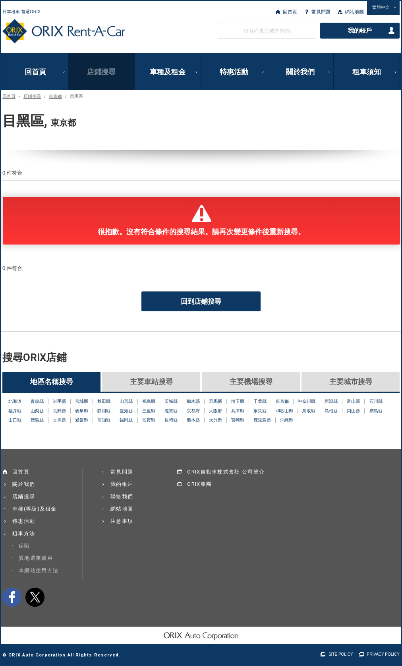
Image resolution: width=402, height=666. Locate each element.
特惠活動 (234, 72)
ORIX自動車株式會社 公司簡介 (226, 472)
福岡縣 (126, 419)
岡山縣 (353, 410)
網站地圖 (354, 12)
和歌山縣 (284, 410)
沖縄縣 (286, 419)
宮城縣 (81, 401)
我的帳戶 (360, 30)
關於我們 (300, 72)
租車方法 (23, 533)
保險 (24, 546)
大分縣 (215, 419)
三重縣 (148, 410)
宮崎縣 (237, 419)
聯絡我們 (121, 496)
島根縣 (331, 410)
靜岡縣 (103, 410)
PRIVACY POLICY (383, 654)
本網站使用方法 (38, 570)
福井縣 (14, 410)
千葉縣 (260, 401)
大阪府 (215, 410)
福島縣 (148, 401)
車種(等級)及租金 (34, 509)
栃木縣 (193, 401)
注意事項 (121, 521)
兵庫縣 (237, 410)
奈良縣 (260, 410)
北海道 (14, 401)
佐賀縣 (148, 419)
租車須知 (366, 72)
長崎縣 (171, 419)
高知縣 (103, 419)
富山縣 (353, 401)
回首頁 (290, 12)
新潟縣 (331, 401)
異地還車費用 (36, 558)
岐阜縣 (81, 410)
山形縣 (126, 401)
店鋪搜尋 (101, 72)
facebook (11, 597)
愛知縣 (126, 410)
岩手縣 (59, 401)
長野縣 (59, 410)
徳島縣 (37, 419)
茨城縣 (171, 401)
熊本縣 (193, 419)
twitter (34, 597)
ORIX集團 (199, 484)
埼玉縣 (237, 401)
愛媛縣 (81, 419)
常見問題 (320, 12)
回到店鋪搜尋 (201, 301)
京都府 (193, 410)
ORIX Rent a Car (63, 31)
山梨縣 (37, 410)
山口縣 (14, 419)
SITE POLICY (341, 654)
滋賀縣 (171, 410)
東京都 (55, 96)
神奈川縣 (306, 401)
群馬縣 (215, 401)
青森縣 (37, 401)
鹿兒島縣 (262, 419)
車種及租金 (168, 72)
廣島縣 (376, 410)
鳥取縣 (308, 410)
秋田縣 (103, 401)
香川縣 (59, 419)
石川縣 (376, 401)
